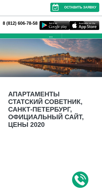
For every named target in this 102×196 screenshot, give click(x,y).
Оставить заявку (73, 7)
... (50, 35)
